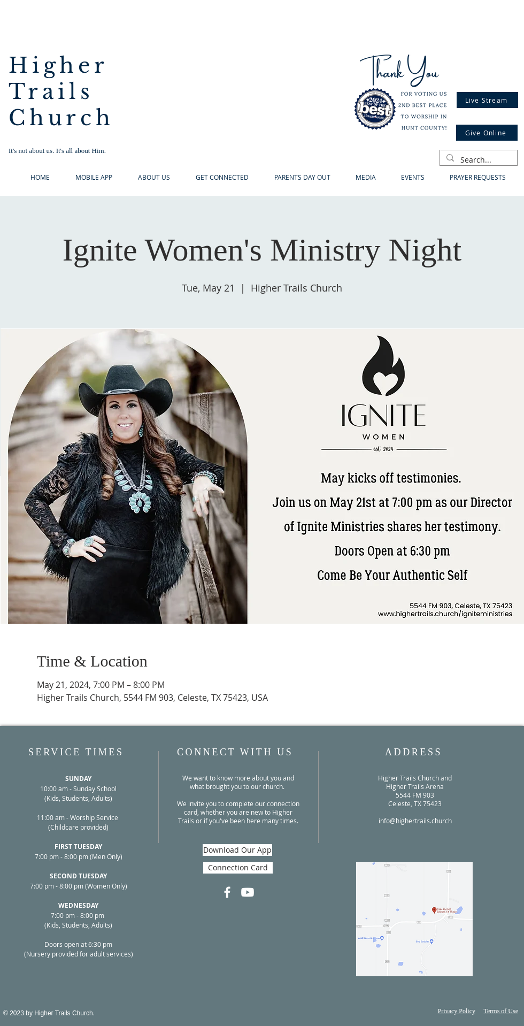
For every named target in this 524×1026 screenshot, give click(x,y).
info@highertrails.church (415, 820)
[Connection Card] (238, 868)
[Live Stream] (487, 100)
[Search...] (477, 160)
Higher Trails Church (61, 91)
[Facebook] (227, 892)
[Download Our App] (237, 850)
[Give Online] (487, 133)
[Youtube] (247, 892)
